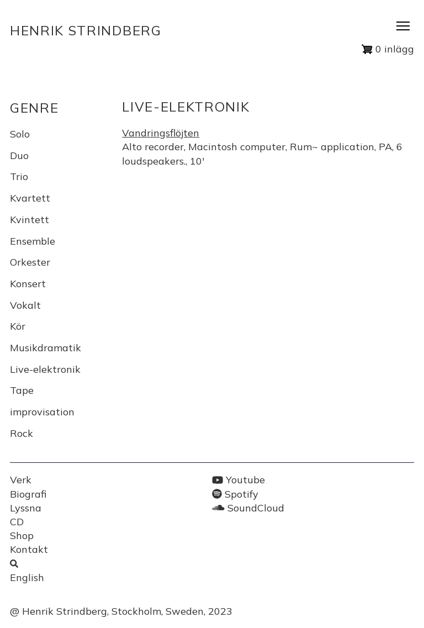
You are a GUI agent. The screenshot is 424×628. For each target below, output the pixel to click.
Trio (19, 176)
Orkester (30, 262)
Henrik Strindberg (86, 30)
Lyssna (25, 508)
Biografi (28, 494)
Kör (17, 326)
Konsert (28, 283)
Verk (20, 479)
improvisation (42, 411)
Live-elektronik (45, 369)
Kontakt (29, 549)
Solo (20, 134)
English (27, 577)
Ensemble (32, 241)
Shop (22, 535)
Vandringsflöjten (160, 132)
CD (17, 521)
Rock (21, 433)
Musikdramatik (45, 347)
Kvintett (29, 219)
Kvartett (30, 198)
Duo (19, 155)
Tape (22, 390)
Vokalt (25, 305)
